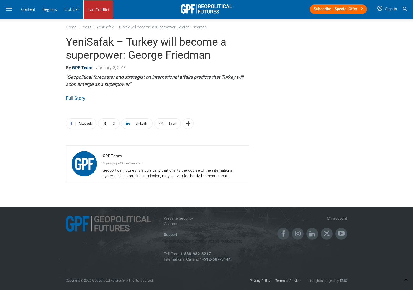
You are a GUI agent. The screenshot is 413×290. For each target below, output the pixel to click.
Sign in (387, 9)
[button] (405, 9)
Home (71, 27)
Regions (50, 9)
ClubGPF (72, 9)
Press (86, 27)
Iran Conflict (98, 9)
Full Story (75, 98)
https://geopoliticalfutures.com (122, 163)
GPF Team (82, 67)
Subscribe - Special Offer (338, 9)
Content (28, 9)
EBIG (343, 281)
